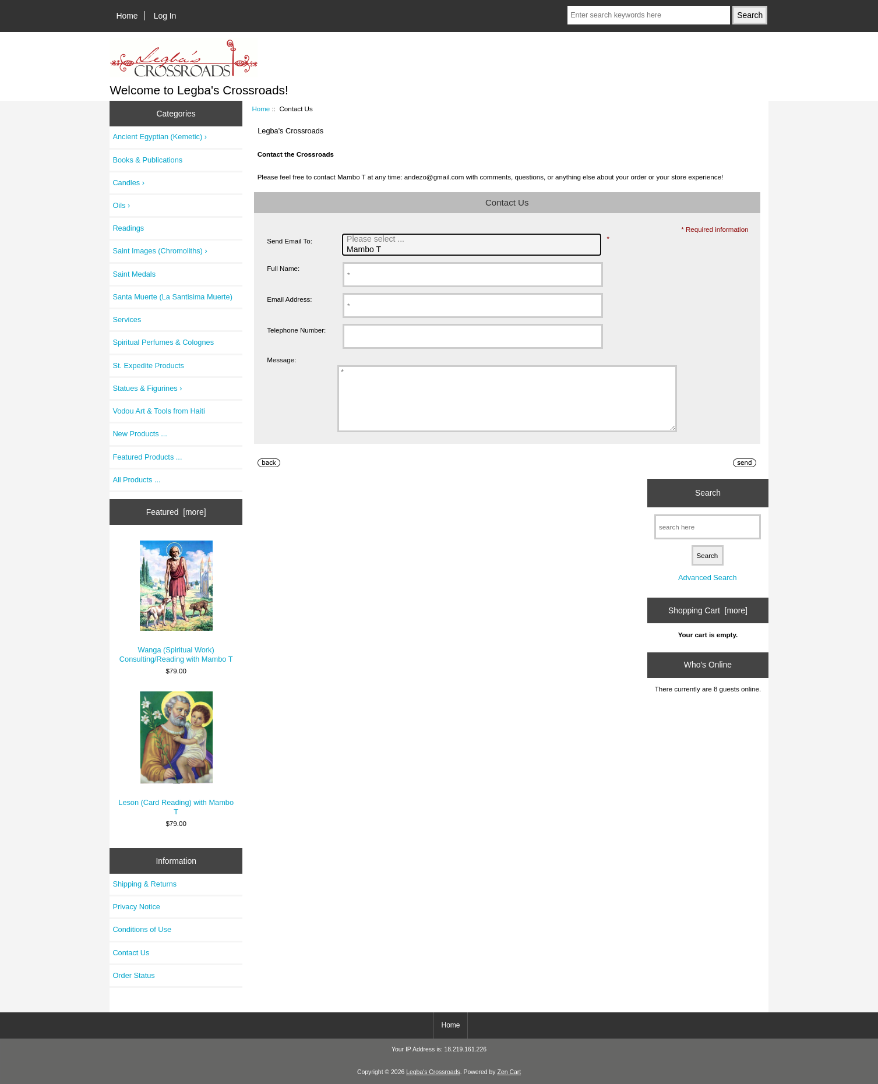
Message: (281, 359)
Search (708, 505)
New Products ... (139, 433)
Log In (165, 15)
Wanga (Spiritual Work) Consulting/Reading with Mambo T (176, 602)
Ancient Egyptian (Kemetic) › (159, 136)
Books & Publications (147, 160)
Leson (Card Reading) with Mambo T (176, 753)
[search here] (707, 539)
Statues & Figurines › (147, 388)
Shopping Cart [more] (707, 622)
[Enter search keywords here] (648, 15)
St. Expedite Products (148, 365)
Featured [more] (176, 512)
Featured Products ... (147, 457)
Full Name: (283, 268)
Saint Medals (134, 274)
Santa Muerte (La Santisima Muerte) (172, 296)
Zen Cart (509, 1072)
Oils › (121, 205)
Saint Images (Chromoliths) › (159, 250)
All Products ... (136, 479)
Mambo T (473, 250)
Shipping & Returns (144, 884)
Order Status (133, 975)
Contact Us (130, 952)
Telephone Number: (296, 330)
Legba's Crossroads (433, 1072)
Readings (128, 228)
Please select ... (473, 239)
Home (127, 15)
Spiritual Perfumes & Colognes (163, 342)
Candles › (128, 182)
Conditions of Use (141, 929)
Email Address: (289, 299)
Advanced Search (707, 589)
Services (126, 319)
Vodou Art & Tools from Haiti (158, 411)
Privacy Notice (136, 906)
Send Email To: (289, 241)
